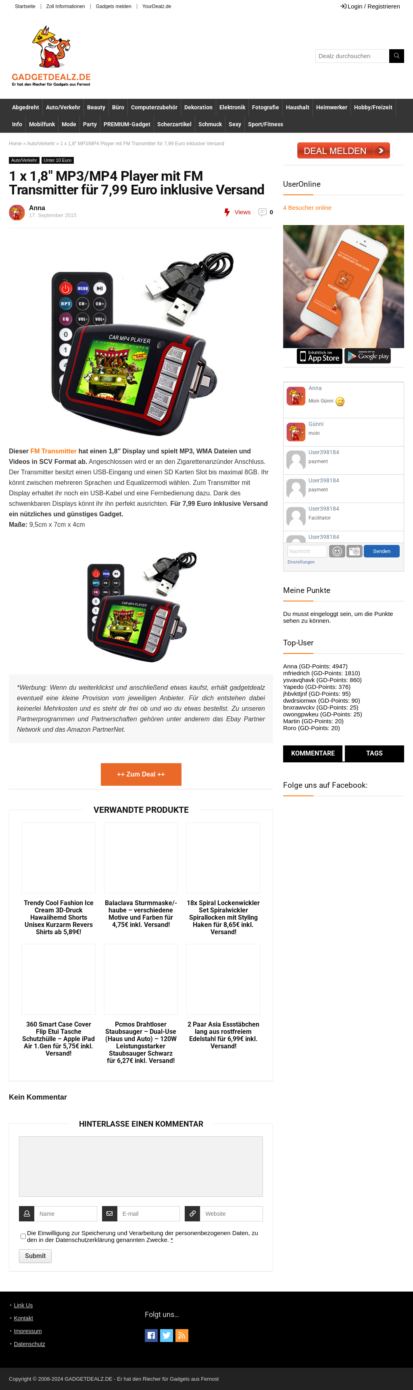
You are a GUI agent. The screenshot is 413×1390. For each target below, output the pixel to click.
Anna (37, 208)
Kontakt (23, 1318)
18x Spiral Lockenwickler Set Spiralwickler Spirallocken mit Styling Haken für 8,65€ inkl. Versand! (223, 918)
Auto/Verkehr (63, 107)
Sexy (235, 124)
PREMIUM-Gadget (127, 124)
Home (15, 143)
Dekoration (198, 107)
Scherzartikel (174, 124)
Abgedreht (25, 107)
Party (90, 124)
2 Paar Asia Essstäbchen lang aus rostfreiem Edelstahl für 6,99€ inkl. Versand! (223, 1035)
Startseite (25, 6)
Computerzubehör (154, 107)
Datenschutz (29, 1344)
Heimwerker (331, 107)
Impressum (28, 1331)
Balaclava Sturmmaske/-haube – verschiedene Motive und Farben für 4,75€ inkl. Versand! (141, 914)
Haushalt (297, 107)
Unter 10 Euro (57, 160)
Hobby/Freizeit (373, 107)
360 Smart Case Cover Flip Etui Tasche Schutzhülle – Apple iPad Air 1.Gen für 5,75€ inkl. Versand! (58, 1039)
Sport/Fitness (265, 124)
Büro (118, 107)
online (307, 207)
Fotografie (265, 107)
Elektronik (232, 107)
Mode (69, 124)
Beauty (96, 107)
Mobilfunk (42, 124)
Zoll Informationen (65, 6)
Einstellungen (301, 562)
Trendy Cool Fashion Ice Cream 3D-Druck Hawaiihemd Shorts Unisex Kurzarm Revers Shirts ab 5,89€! (59, 918)
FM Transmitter (53, 451)
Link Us (23, 1305)
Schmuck (210, 124)
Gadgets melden (113, 6)
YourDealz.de (156, 6)
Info (17, 124)
